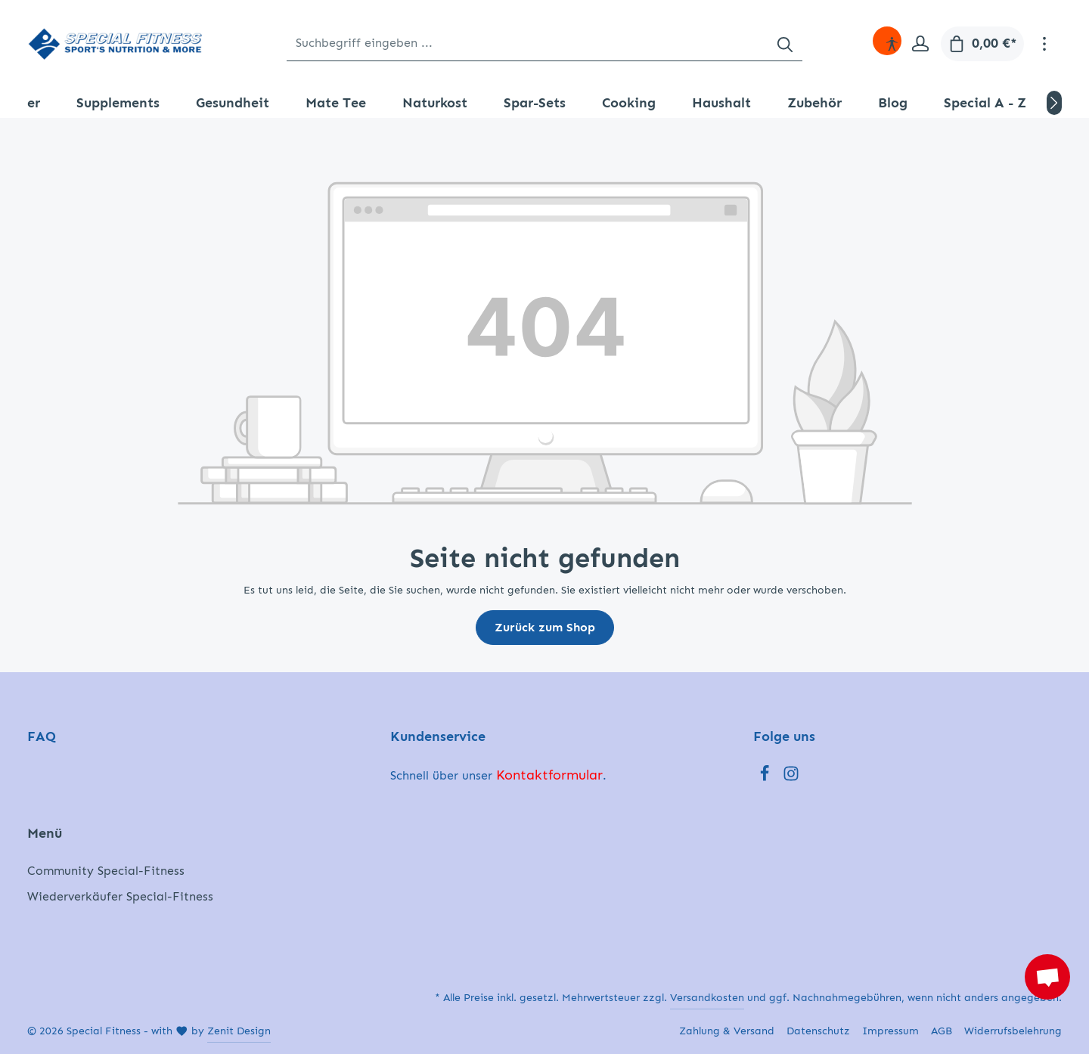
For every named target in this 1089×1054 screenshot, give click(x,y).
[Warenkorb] (982, 43)
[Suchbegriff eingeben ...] (527, 43)
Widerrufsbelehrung (1013, 1031)
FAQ (41, 736)
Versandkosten (707, 997)
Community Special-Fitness (106, 870)
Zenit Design (239, 1031)
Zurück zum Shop (545, 627)
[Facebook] (766, 777)
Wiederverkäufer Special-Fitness (120, 896)
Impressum (890, 1031)
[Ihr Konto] (920, 43)
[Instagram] (791, 777)
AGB (941, 1031)
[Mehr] (1044, 43)
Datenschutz (818, 1031)
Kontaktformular (549, 775)
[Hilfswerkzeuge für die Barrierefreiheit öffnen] (891, 43)
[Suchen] (785, 43)
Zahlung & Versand (726, 1031)
